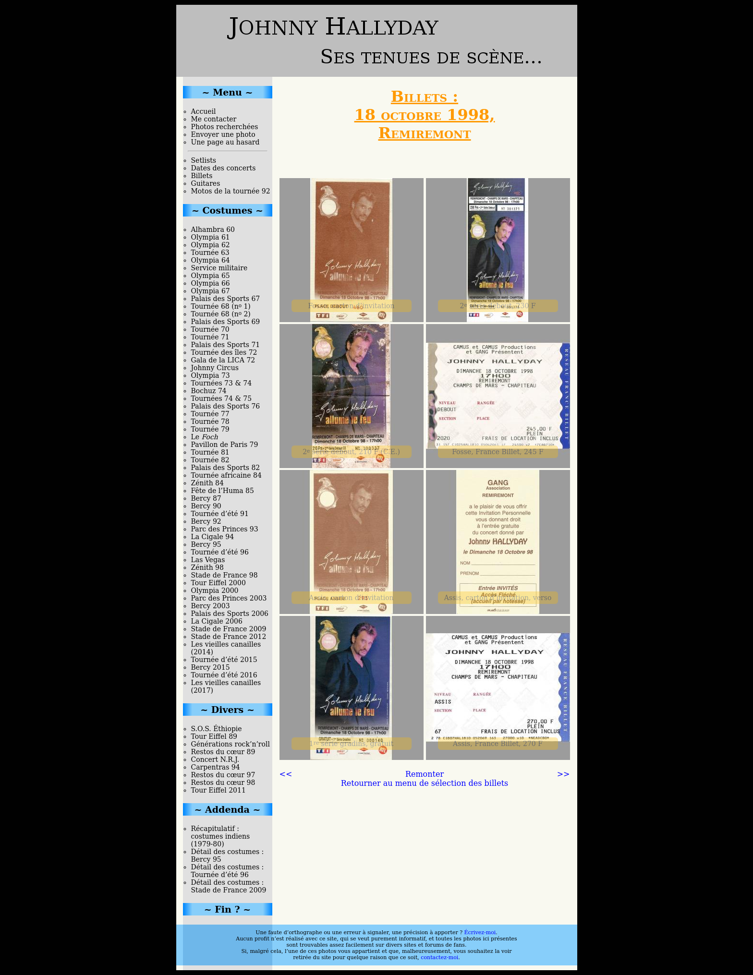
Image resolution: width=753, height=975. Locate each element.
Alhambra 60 (213, 229)
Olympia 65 (210, 275)
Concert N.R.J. (215, 759)
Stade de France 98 (224, 575)
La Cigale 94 (212, 537)
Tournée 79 (210, 429)
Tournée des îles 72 (224, 352)
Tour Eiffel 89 (214, 736)
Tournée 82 (210, 460)
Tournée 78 (210, 421)
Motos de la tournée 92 (230, 191)
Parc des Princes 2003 (229, 598)
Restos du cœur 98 (223, 782)
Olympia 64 (210, 260)
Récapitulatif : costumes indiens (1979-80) (220, 836)
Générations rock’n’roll (230, 744)
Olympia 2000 (215, 590)
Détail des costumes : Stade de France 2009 (229, 886)
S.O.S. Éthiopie (216, 729)
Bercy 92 (206, 521)
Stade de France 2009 (229, 629)
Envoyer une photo (223, 134)
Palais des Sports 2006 (230, 613)
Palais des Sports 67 (225, 298)
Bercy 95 (206, 544)
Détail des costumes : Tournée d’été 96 (227, 871)
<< (285, 774)
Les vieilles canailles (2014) (226, 648)
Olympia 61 (210, 237)
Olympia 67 (210, 291)
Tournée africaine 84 (226, 475)
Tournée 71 (210, 337)
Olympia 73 (210, 375)
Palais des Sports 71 (225, 345)
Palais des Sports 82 (225, 467)
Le (204, 437)
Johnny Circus (215, 368)
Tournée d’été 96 (220, 552)
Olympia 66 (210, 283)
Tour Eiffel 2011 (218, 790)
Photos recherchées (224, 127)
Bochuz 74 (209, 391)
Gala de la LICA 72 (223, 360)
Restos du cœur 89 (223, 752)
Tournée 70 (210, 329)
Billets (202, 176)
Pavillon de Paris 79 (224, 444)
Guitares (205, 183)
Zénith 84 (207, 483)
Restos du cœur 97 (223, 775)
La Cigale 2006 (217, 621)
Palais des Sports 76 (225, 406)
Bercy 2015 (210, 667)
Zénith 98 (207, 567)
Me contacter (214, 119)
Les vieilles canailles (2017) (226, 686)
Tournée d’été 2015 (224, 659)
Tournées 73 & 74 (221, 383)
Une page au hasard (225, 142)
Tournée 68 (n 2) (221, 314)
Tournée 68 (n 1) (221, 306)
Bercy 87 (206, 498)
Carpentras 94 (215, 767)
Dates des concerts (223, 168)
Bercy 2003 (210, 606)
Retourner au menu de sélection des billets (425, 783)
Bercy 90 (206, 506)
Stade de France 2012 (229, 636)
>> (563, 774)
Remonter (424, 774)
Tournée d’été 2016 (224, 675)
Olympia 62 (210, 245)
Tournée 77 (210, 414)
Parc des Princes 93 (224, 529)
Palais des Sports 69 (225, 321)
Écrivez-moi (480, 932)
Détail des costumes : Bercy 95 (227, 855)
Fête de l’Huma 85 (222, 490)
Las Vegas (208, 560)
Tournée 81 (210, 452)
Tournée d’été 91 (220, 514)
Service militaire (219, 268)
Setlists (203, 160)
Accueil (203, 111)
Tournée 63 (210, 252)
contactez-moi (439, 957)
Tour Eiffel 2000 (218, 583)
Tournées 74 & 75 (221, 398)
